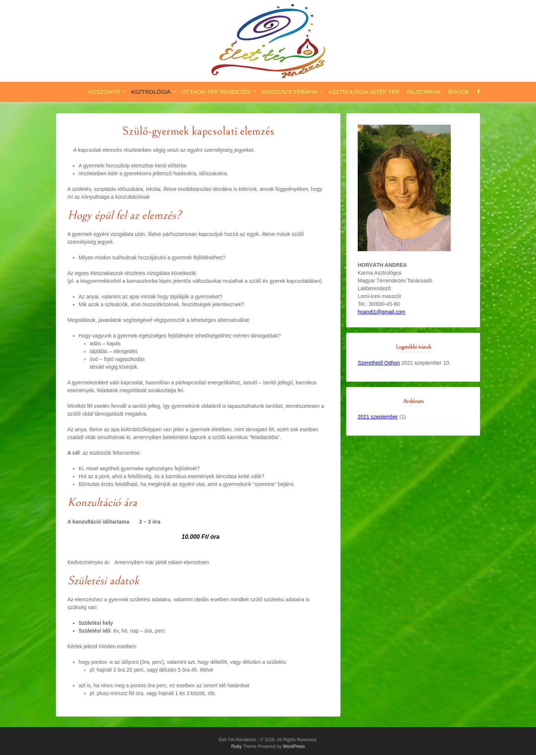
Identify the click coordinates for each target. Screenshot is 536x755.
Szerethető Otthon (379, 363)
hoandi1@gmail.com (381, 312)
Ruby (236, 746)
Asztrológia (150, 92)
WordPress (294, 746)
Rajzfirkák (424, 92)
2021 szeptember (378, 417)
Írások (458, 92)
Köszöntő (103, 92)
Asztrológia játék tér (363, 92)
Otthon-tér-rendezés (216, 92)
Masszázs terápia (289, 92)
